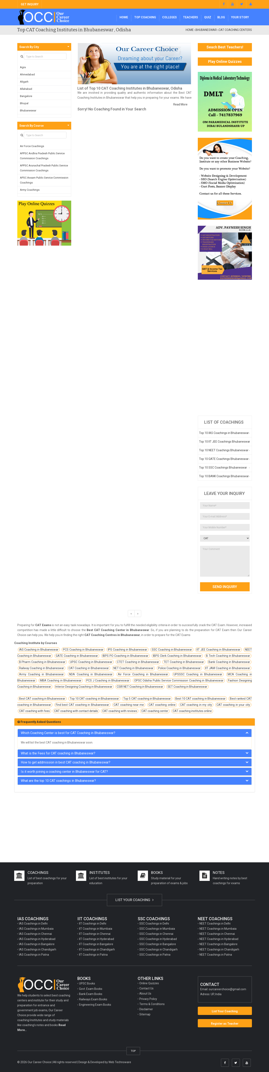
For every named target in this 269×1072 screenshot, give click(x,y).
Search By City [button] (29, 47)
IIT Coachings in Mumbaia (95, 928)
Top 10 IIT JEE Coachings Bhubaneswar (224, 441)
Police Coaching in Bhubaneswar (179, 668)
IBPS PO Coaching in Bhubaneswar (125, 655)
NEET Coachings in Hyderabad (218, 939)
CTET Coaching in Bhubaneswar (138, 662)
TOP (133, 1050)
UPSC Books (87, 983)
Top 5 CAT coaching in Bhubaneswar (147, 698)
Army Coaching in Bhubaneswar (41, 674)
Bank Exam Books (90, 994)
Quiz (207, 17)
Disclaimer (146, 1009)
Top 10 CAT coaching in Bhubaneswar (94, 698)
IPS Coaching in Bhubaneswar (127, 649)
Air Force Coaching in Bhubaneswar (143, 674)
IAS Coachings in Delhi (33, 923)
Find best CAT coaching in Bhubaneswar (82, 704)
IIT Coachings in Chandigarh (97, 949)
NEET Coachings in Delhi (215, 923)
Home (124, 17)
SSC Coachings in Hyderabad (158, 939)
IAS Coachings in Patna (34, 954)
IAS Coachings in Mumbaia (36, 928)
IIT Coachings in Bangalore (96, 944)
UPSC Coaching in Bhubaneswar (91, 662)
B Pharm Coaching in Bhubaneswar (42, 662)
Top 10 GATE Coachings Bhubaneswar (224, 459)
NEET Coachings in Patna (215, 954)
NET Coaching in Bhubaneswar (133, 668)
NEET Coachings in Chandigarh (219, 949)
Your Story (240, 17)
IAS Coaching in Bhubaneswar (39, 649)
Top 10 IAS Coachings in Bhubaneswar (224, 433)
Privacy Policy (148, 999)
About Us (145, 993)
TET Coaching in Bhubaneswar (184, 662)
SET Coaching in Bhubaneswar (187, 686)
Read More (180, 104)
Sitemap (144, 1014)
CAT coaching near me (129, 704)
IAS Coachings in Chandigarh (37, 949)
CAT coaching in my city (196, 704)
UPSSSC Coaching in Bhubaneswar (198, 674)
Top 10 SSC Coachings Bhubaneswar (223, 467)
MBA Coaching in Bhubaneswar (61, 680)
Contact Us (146, 988)
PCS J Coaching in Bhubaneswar (108, 680)
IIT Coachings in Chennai (95, 933)
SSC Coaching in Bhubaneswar (172, 649)
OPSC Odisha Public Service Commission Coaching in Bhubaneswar (179, 680)
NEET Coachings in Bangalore (218, 944)
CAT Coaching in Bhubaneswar (89, 668)
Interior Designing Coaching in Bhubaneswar (83, 686)
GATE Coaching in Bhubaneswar (77, 655)
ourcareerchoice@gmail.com (227, 989)
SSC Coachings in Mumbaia (157, 928)
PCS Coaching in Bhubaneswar (83, 649)
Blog (221, 17)
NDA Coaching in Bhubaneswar (91, 674)
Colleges (169, 17)
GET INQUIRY (29, 4)
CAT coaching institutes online (192, 711)
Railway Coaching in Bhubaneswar (41, 668)
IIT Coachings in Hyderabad (96, 939)
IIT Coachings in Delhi (92, 923)
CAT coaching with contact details (76, 711)
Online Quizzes (149, 983)
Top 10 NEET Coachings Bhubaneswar (223, 450)
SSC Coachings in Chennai (156, 933)
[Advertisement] (225, 347)
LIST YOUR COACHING (134, 900)
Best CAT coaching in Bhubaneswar (42, 698)
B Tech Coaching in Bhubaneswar (228, 655)
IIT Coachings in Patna (93, 954)
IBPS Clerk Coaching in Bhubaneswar (177, 655)
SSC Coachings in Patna (154, 954)
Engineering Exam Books (95, 1004)
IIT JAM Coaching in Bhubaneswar (227, 668)
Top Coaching (145, 17)
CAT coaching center (154, 711)
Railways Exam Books (93, 999)
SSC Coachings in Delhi (154, 923)
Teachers (190, 17)
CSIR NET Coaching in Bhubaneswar (140, 686)
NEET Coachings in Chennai (217, 933)
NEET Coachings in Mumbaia (217, 928)
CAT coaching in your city (233, 704)
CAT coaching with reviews (119, 711)
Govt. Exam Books (90, 988)
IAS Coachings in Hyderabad (37, 939)
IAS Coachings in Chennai (35, 933)
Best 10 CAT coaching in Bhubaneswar (200, 698)
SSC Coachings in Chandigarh (158, 949)
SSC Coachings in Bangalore (157, 944)
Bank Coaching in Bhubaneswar (229, 662)
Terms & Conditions (152, 1004)
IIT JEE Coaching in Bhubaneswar (218, 649)
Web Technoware (119, 1062)
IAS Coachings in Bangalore (37, 944)
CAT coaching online (162, 704)
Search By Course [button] (31, 125)
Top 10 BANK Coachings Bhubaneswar (224, 476)
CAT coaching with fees (34, 711)
